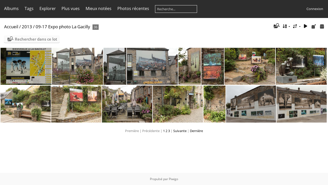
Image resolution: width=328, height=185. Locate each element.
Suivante (180, 130)
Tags (29, 8)
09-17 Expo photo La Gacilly (63, 27)
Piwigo (173, 179)
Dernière (196, 130)
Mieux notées (98, 8)
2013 (27, 27)
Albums (11, 8)
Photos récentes (133, 8)
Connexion (314, 8)
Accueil (11, 27)
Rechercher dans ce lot (36, 39)
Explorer (47, 8)
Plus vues (70, 8)
